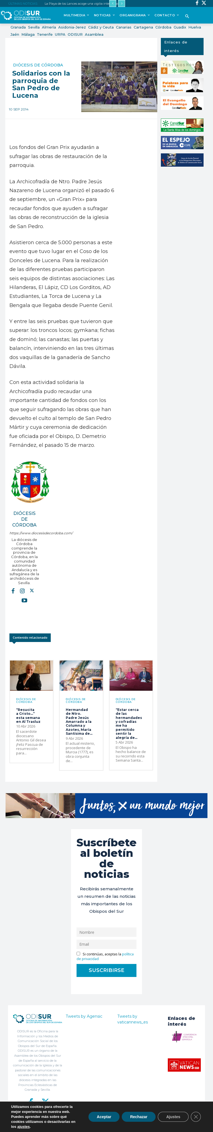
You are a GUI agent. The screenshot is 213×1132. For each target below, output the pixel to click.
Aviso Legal (152, 1124)
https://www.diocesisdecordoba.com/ (24, 533)
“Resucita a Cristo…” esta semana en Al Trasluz (28, 716)
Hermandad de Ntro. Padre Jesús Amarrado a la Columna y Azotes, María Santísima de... (79, 722)
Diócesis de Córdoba (38, 65)
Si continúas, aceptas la (105, 956)
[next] (121, 3)
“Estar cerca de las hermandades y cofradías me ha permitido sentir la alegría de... (129, 724)
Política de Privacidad (127, 1124)
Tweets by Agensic (84, 1016)
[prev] (112, 3)
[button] (187, 16)
